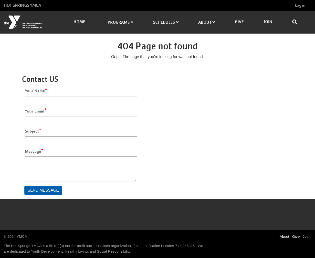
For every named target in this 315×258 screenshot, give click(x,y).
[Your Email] (81, 120)
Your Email (34, 111)
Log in (300, 5)
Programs (120, 22)
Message (33, 151)
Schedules (165, 22)
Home (79, 22)
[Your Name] (81, 100)
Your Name (35, 90)
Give (239, 22)
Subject (32, 131)
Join (267, 22)
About (206, 22)
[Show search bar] (296, 22)
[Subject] (81, 140)
